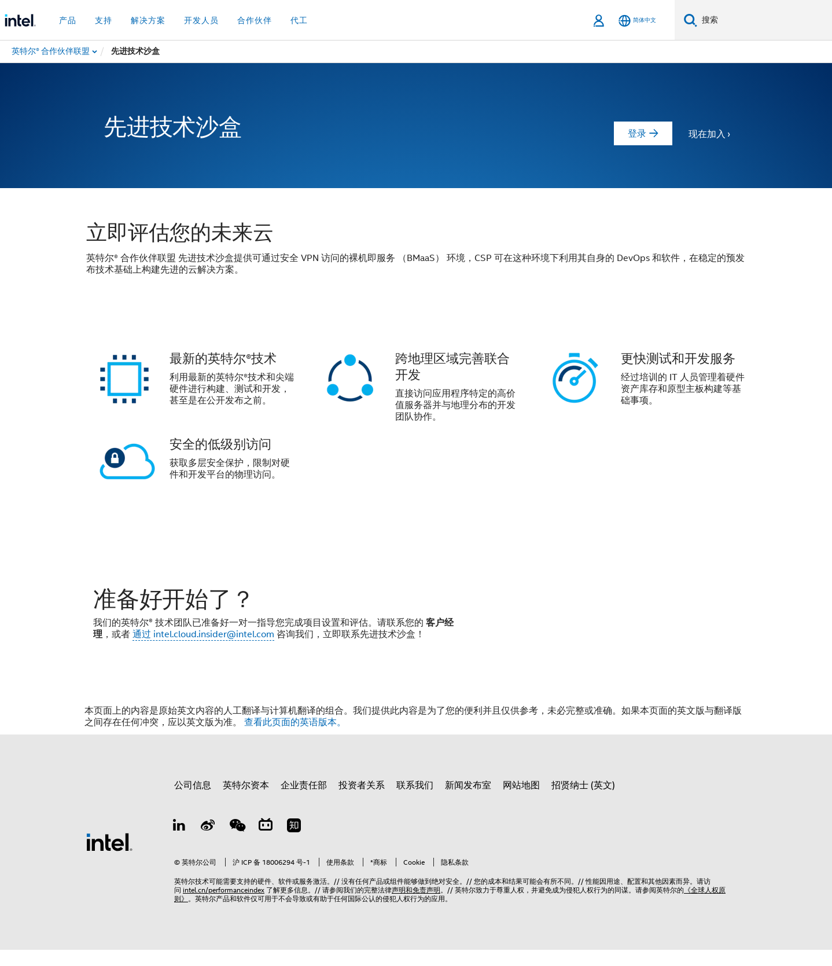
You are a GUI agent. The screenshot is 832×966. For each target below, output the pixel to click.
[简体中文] (637, 21)
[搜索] (690, 20)
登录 (637, 133)
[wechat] (236, 843)
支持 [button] (103, 20)
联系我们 (414, 801)
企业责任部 (304, 801)
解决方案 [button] (148, 20)
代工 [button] (299, 20)
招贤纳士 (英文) (583, 801)
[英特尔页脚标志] (109, 858)
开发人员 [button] (201, 20)
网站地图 (521, 801)
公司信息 (192, 801)
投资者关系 (361, 801)
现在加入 (707, 134)
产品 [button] (67, 20)
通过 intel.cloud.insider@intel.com (203, 642)
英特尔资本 (246, 801)
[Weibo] (208, 843)
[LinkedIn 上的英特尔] (179, 843)
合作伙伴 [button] (254, 20)
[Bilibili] (265, 843)
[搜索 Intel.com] (764, 20)
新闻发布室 (468, 801)
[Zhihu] (294, 843)
